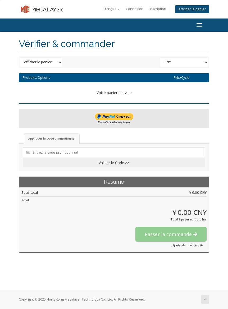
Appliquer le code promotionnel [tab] (51, 138)
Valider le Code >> (114, 162)
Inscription (157, 9)
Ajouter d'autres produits (187, 245)
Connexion (134, 9)
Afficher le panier (192, 9)
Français (111, 9)
